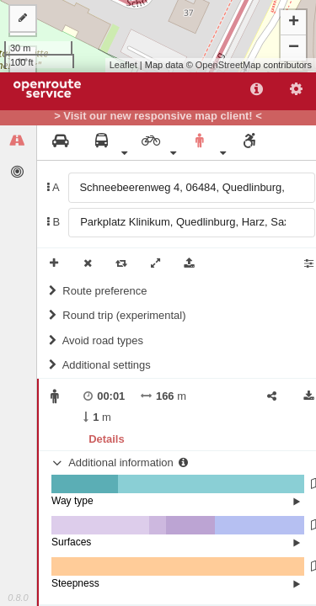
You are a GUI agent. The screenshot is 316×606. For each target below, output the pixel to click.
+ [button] (293, 22)
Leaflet (123, 65)
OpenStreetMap (228, 65)
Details (106, 439)
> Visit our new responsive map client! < (158, 116)
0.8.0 (18, 598)
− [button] (293, 48)
